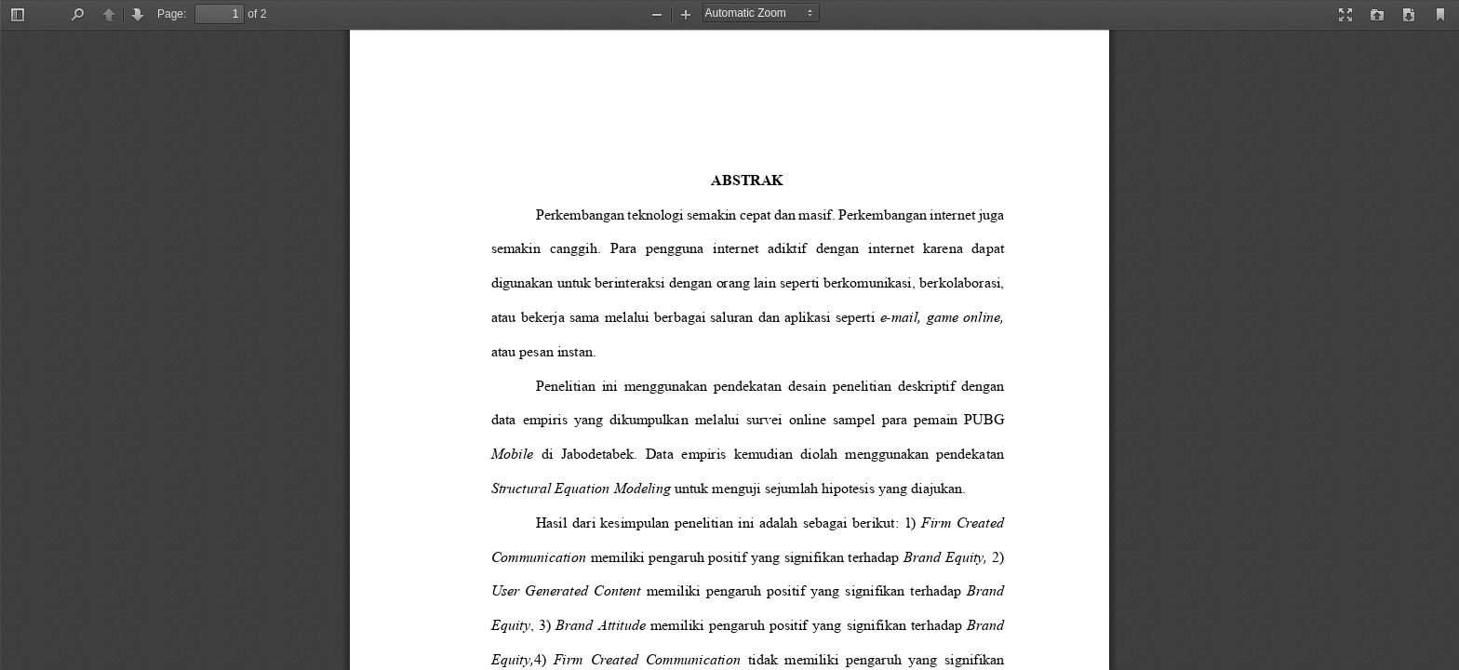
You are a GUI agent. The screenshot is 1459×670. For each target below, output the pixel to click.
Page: (171, 13)
